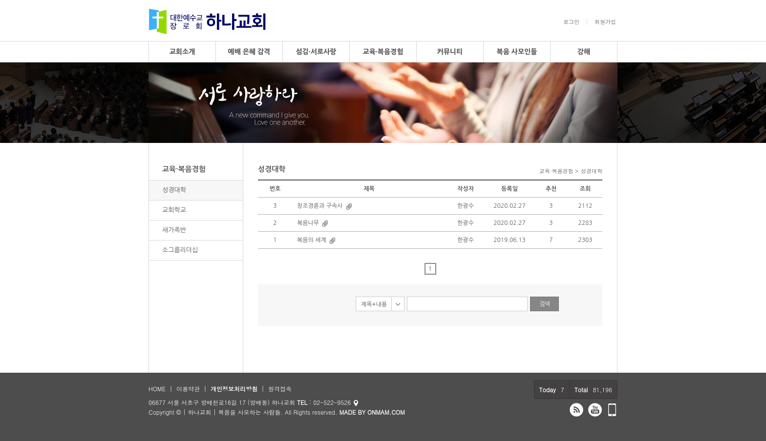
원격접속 (280, 388)
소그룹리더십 (180, 250)
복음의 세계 (311, 240)
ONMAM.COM (386, 412)
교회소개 (182, 51)
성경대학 (174, 190)
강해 (583, 51)
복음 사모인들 (517, 51)
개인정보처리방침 (234, 388)
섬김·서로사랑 (316, 51)
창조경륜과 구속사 (320, 206)
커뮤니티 (450, 51)
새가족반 (174, 230)
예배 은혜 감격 (249, 51)
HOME (157, 388)
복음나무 (308, 223)
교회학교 (174, 210)
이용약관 (188, 388)
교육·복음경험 (382, 51)
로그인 (571, 22)
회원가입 (605, 22)
